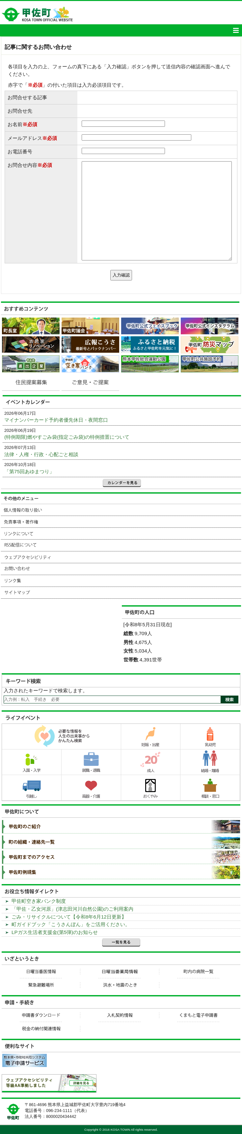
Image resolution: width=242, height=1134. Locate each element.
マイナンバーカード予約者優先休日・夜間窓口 (56, 420)
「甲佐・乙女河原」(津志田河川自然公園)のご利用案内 (72, 909)
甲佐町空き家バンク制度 (39, 901)
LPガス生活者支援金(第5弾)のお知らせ (55, 932)
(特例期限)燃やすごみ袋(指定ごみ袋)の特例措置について (66, 437)
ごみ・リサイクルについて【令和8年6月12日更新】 (69, 917)
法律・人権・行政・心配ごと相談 (41, 454)
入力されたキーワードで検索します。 (46, 690)
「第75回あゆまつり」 (29, 471)
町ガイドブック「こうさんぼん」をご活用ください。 (71, 924)
